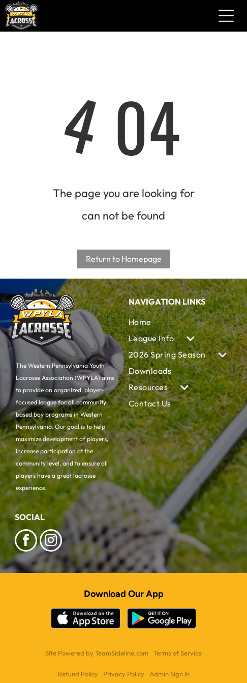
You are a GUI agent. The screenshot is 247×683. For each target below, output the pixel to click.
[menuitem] (180, 322)
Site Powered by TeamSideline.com (96, 653)
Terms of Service (177, 653)
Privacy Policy (123, 674)
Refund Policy (78, 674)
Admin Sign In (169, 674)
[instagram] (51, 541)
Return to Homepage (124, 259)
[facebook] (26, 541)
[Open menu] (226, 15)
